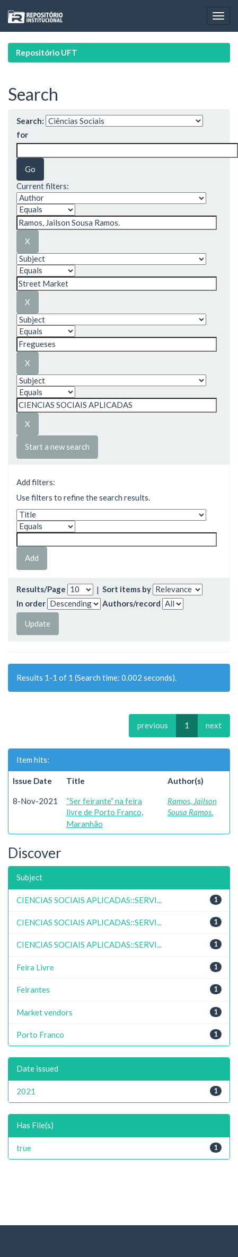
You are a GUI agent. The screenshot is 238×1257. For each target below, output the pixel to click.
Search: (30, 121)
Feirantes (33, 989)
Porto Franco (40, 1034)
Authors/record (131, 603)
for (22, 134)
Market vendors (44, 1012)
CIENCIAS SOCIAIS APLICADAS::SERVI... (89, 900)
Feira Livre (35, 967)
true (23, 1148)
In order (31, 603)
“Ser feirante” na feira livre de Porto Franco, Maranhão (104, 812)
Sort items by (126, 589)
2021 (26, 1091)
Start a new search (57, 446)
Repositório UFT (46, 52)
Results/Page (41, 589)
